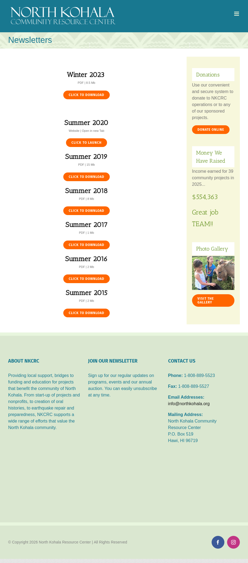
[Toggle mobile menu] (237, 14)
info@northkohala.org (189, 403)
